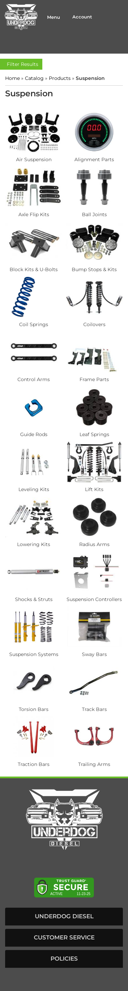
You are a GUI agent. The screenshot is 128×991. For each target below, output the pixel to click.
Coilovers (94, 324)
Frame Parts (94, 379)
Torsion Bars (33, 709)
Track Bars (94, 709)
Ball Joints (94, 214)
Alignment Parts (94, 159)
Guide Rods (33, 434)
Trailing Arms (94, 764)
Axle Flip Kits (33, 214)
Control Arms (33, 379)
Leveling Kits (33, 489)
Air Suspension (34, 159)
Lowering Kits (33, 544)
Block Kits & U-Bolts (34, 269)
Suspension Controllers (94, 599)
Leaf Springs (94, 434)
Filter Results (21, 64)
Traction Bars (33, 764)
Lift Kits (94, 489)
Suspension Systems (33, 654)
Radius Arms (94, 544)
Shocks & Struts (34, 599)
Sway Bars (94, 654)
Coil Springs (33, 324)
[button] (64, 916)
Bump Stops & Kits (94, 269)
